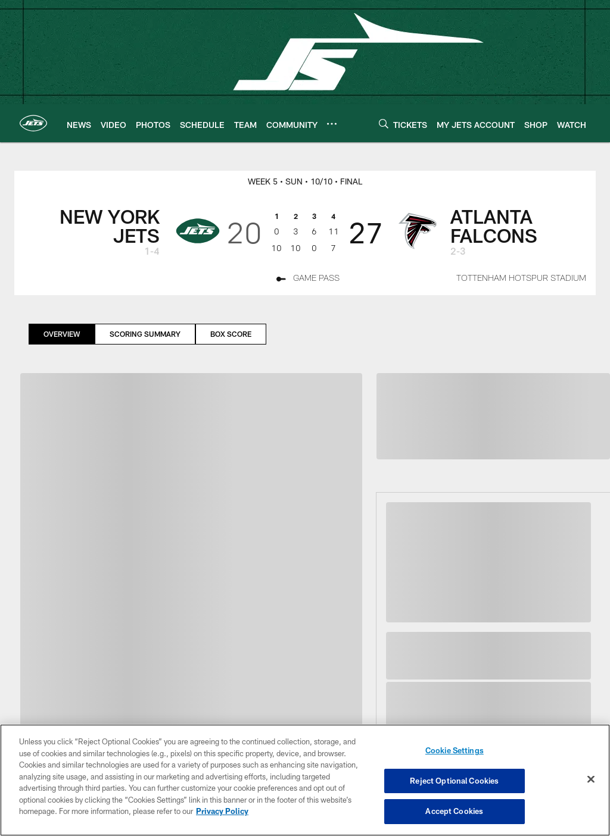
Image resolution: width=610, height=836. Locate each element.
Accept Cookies (454, 811)
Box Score (230, 334)
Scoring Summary (145, 334)
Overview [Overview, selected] (61, 334)
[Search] (383, 123)
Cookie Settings (454, 750)
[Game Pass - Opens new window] (308, 279)
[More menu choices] (332, 124)
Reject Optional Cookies (454, 780)
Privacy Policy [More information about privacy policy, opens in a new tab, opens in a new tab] (222, 811)
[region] (305, 780)
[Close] (591, 779)
